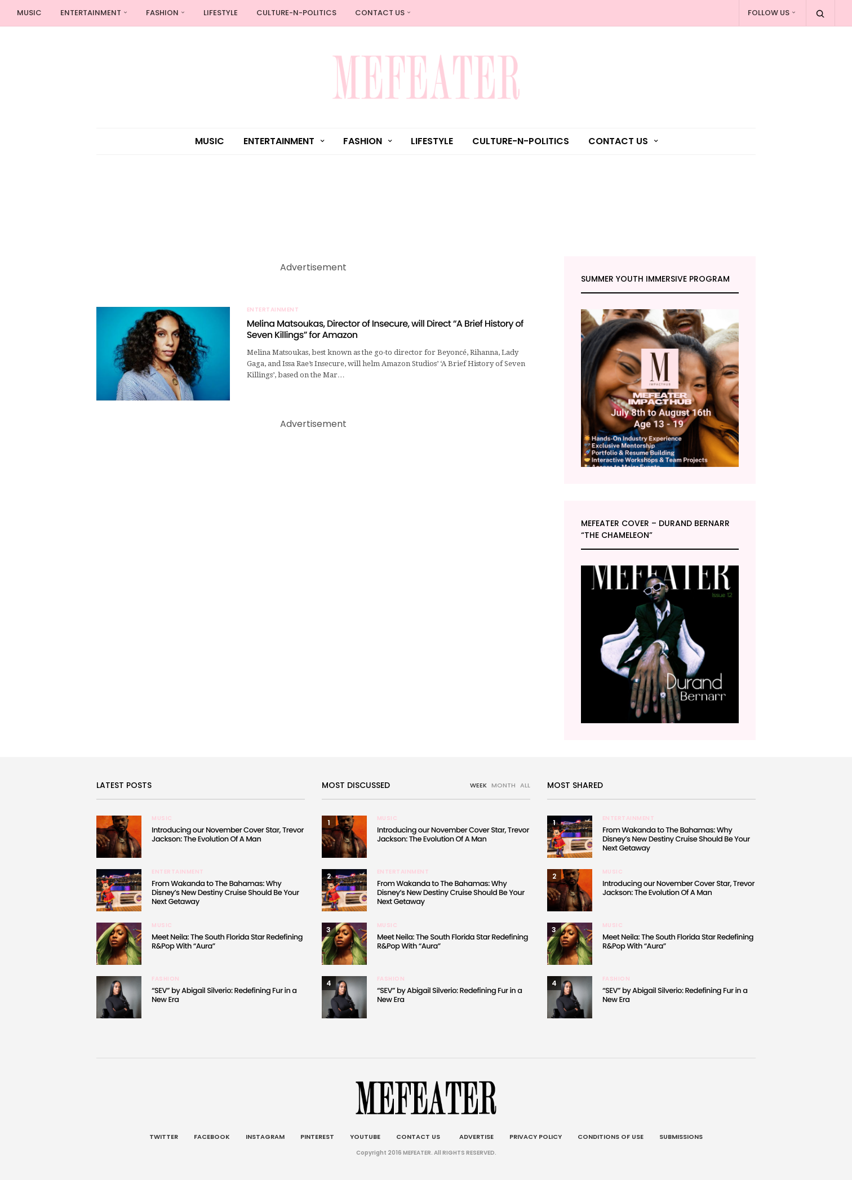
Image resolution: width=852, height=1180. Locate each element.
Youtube (365, 1136)
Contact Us (380, 12)
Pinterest (317, 1136)
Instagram (265, 1136)
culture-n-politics (296, 12)
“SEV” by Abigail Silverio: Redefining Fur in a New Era (224, 995)
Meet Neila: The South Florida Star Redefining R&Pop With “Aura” (227, 941)
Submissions (681, 1136)
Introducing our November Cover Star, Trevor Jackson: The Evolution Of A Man (228, 834)
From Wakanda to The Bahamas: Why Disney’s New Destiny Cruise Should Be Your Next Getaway (225, 892)
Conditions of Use (611, 1136)
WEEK (478, 785)
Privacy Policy (535, 1136)
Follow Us (768, 12)
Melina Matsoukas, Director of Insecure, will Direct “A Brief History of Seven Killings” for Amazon (385, 329)
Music (29, 12)
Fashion (162, 12)
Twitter (163, 1136)
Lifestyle (220, 12)
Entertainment (90, 12)
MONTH (503, 785)
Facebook (212, 1136)
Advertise (475, 1136)
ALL (525, 785)
